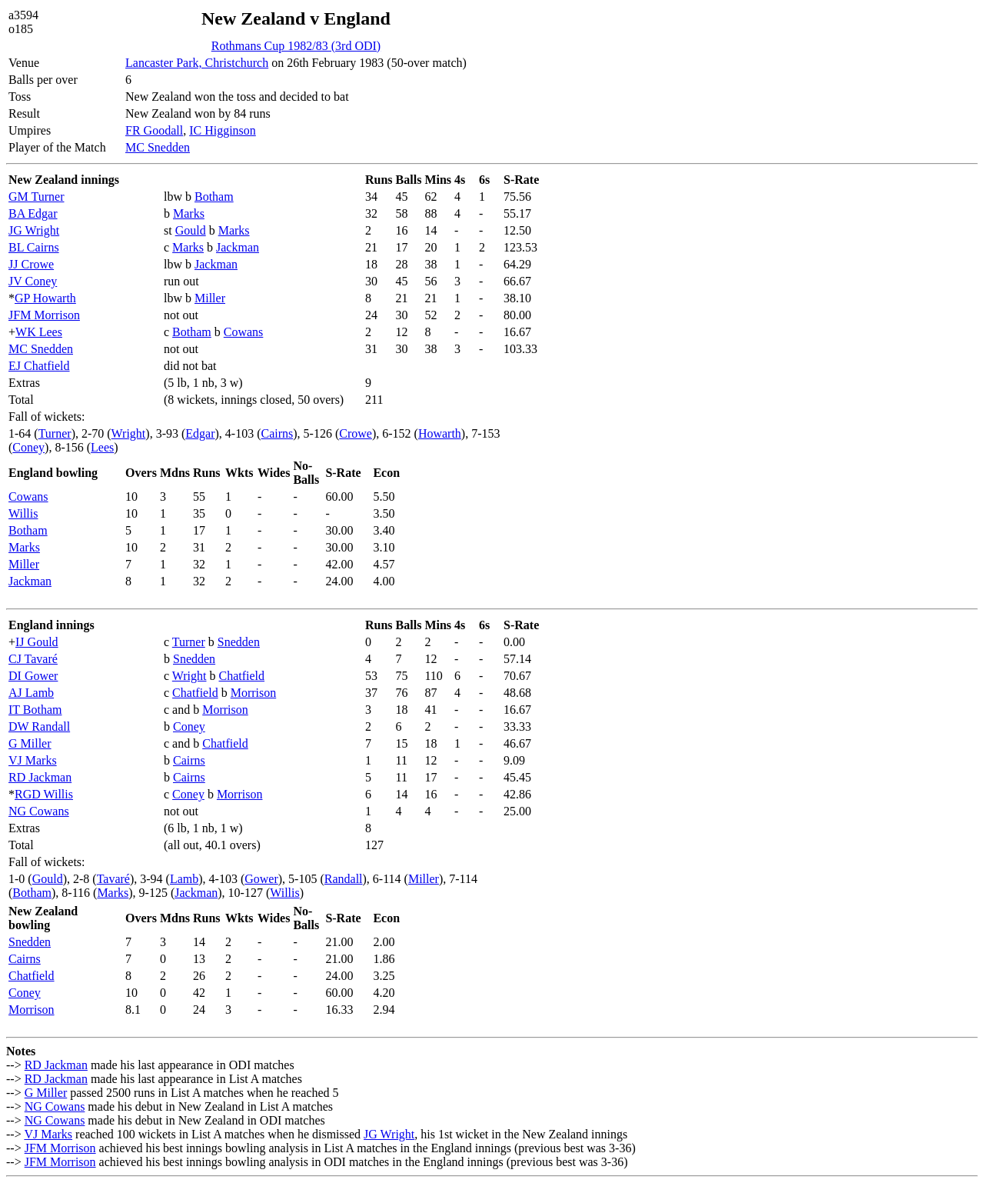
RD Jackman (39, 777)
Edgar (199, 433)
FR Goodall (154, 130)
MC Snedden (157, 147)
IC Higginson (222, 130)
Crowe (355, 433)
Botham (214, 196)
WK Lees (38, 331)
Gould (190, 230)
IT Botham (35, 709)
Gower (261, 878)
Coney (28, 447)
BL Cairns (33, 247)
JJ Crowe (31, 264)
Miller (209, 298)
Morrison (254, 692)
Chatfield (242, 675)
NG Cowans (38, 811)
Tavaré (113, 878)
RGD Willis (44, 794)
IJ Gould (36, 641)
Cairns (277, 433)
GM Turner (36, 196)
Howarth (439, 433)
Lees (102, 447)
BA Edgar (33, 213)
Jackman (237, 247)
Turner (54, 433)
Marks (188, 213)
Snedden (239, 641)
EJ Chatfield (39, 365)
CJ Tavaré (33, 658)
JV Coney (32, 281)
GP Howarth (45, 298)
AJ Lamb (31, 692)
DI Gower (33, 675)
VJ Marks (32, 760)
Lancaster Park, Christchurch (196, 62)
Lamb (184, 878)
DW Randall (39, 726)
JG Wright (33, 230)
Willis (23, 513)
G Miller (30, 743)
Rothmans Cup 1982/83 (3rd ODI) (296, 45)
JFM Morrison (44, 315)
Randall (343, 878)
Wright (128, 433)
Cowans (244, 331)
